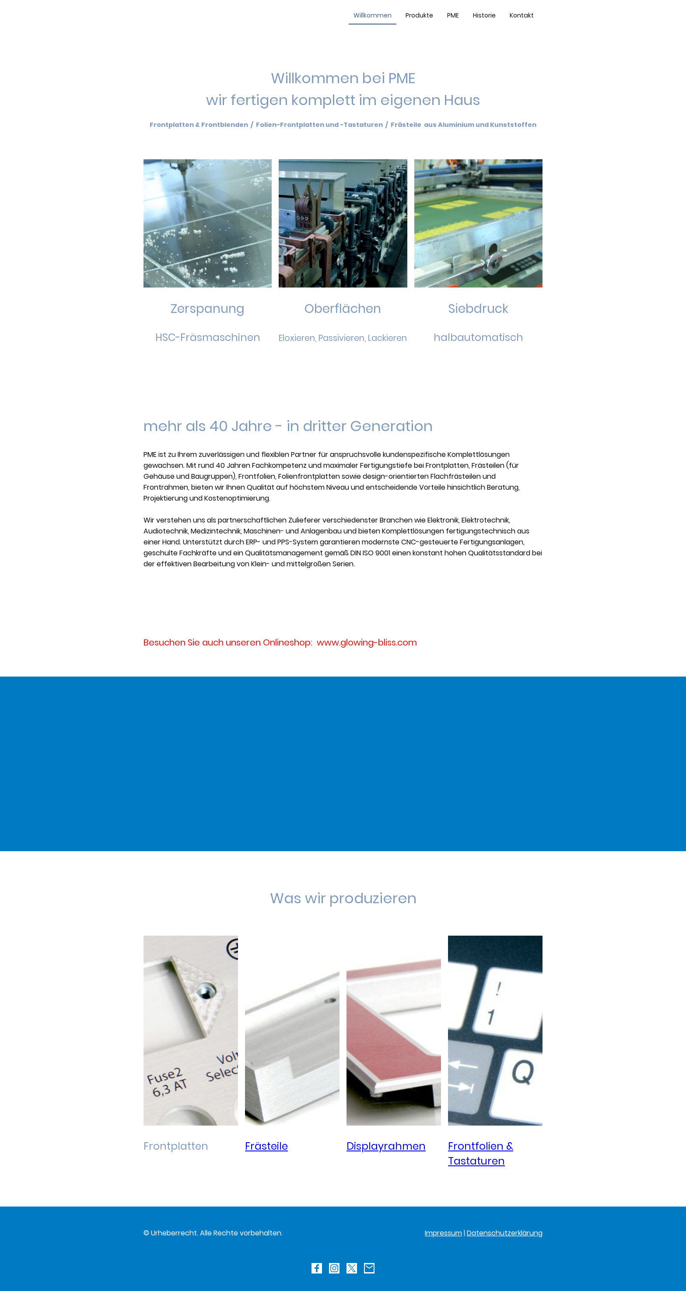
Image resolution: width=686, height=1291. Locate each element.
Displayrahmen (386, 1146)
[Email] (369, 1268)
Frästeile (266, 1146)
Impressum (443, 1233)
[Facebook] (317, 1268)
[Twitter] (351, 1268)
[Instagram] (334, 1268)
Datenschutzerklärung (504, 1233)
